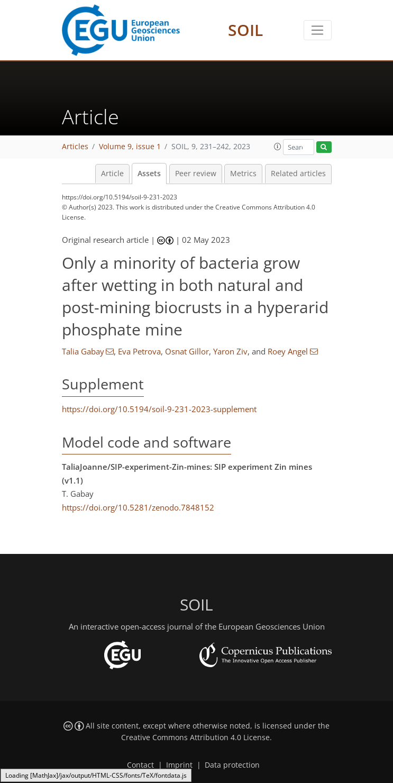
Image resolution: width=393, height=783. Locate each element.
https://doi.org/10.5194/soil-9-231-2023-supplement (159, 409)
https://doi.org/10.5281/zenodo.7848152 (138, 507)
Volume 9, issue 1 (130, 146)
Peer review (195, 173)
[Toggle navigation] (318, 30)
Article (112, 173)
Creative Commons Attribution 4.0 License (195, 737)
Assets (149, 173)
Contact (140, 765)
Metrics (243, 173)
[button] (277, 146)
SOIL (245, 30)
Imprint (179, 765)
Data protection (232, 765)
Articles (75, 146)
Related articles (298, 173)
